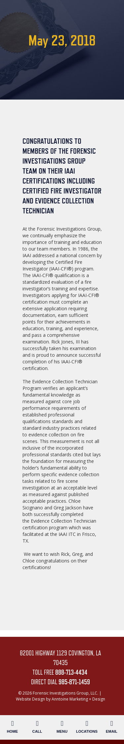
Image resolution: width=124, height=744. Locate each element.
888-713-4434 (71, 672)
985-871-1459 (74, 682)
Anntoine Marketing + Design (78, 699)
